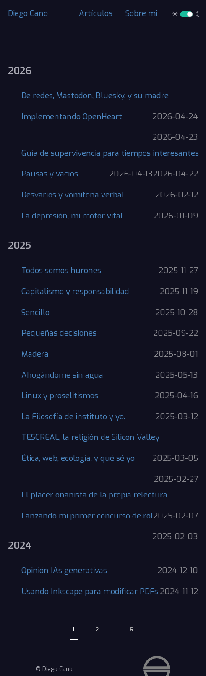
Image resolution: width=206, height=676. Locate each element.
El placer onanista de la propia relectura (94, 494)
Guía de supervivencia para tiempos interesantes (110, 153)
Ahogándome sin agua (62, 375)
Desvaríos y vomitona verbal (72, 194)
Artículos (95, 13)
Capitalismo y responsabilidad (75, 291)
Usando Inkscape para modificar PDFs (89, 591)
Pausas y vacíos (49, 173)
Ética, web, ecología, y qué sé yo (78, 458)
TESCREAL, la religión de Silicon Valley (90, 437)
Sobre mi (141, 13)
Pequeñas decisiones (58, 333)
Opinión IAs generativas (64, 570)
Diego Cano (28, 13)
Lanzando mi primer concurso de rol (87, 515)
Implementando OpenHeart (71, 116)
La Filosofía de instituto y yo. (73, 416)
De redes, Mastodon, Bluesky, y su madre (95, 95)
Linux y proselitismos (59, 395)
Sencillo (35, 312)
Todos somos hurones (61, 270)
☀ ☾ (186, 14)
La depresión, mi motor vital (72, 215)
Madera (35, 354)
